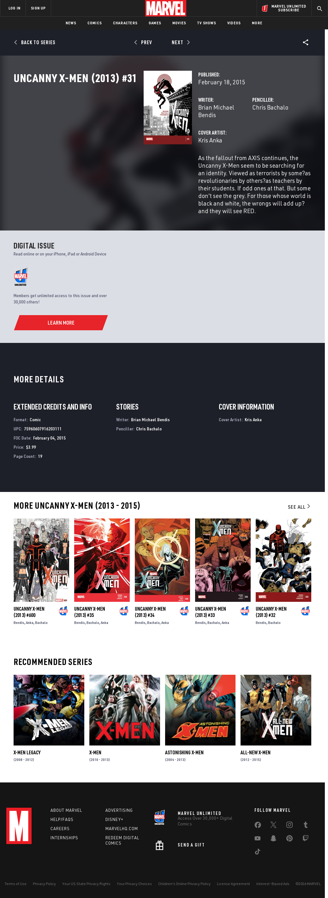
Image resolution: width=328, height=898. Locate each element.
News (71, 23)
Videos (234, 23)
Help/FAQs (62, 818)
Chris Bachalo (225, 135)
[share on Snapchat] (273, 838)
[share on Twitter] (273, 825)
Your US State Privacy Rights (86, 883)
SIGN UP (38, 8)
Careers (60, 827)
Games (155, 23)
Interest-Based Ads (272, 883)
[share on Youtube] (257, 838)
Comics (94, 23)
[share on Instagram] (289, 825)
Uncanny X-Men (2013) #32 (271, 609)
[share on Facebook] (257, 825)
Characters (125, 23)
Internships (64, 836)
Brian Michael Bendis (134, 135)
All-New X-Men (256, 750)
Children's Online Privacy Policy (184, 883)
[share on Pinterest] (289, 838)
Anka (29, 620)
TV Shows (206, 23)
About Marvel (66, 809)
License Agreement (233, 883)
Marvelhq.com (121, 827)
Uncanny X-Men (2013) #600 (29, 609)
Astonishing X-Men (184, 750)
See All (299, 504)
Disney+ (114, 818)
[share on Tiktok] (257, 852)
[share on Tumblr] (305, 825)
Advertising (119, 809)
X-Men (95, 750)
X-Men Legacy (27, 750)
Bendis (19, 620)
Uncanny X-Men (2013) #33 (210, 609)
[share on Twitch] (305, 838)
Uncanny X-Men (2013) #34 (150, 609)
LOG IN (15, 8)
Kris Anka (119, 160)
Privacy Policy (44, 883)
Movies (179, 23)
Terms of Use (15, 883)
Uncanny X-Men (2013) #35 (89, 609)
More (257, 23)
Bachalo (41, 620)
